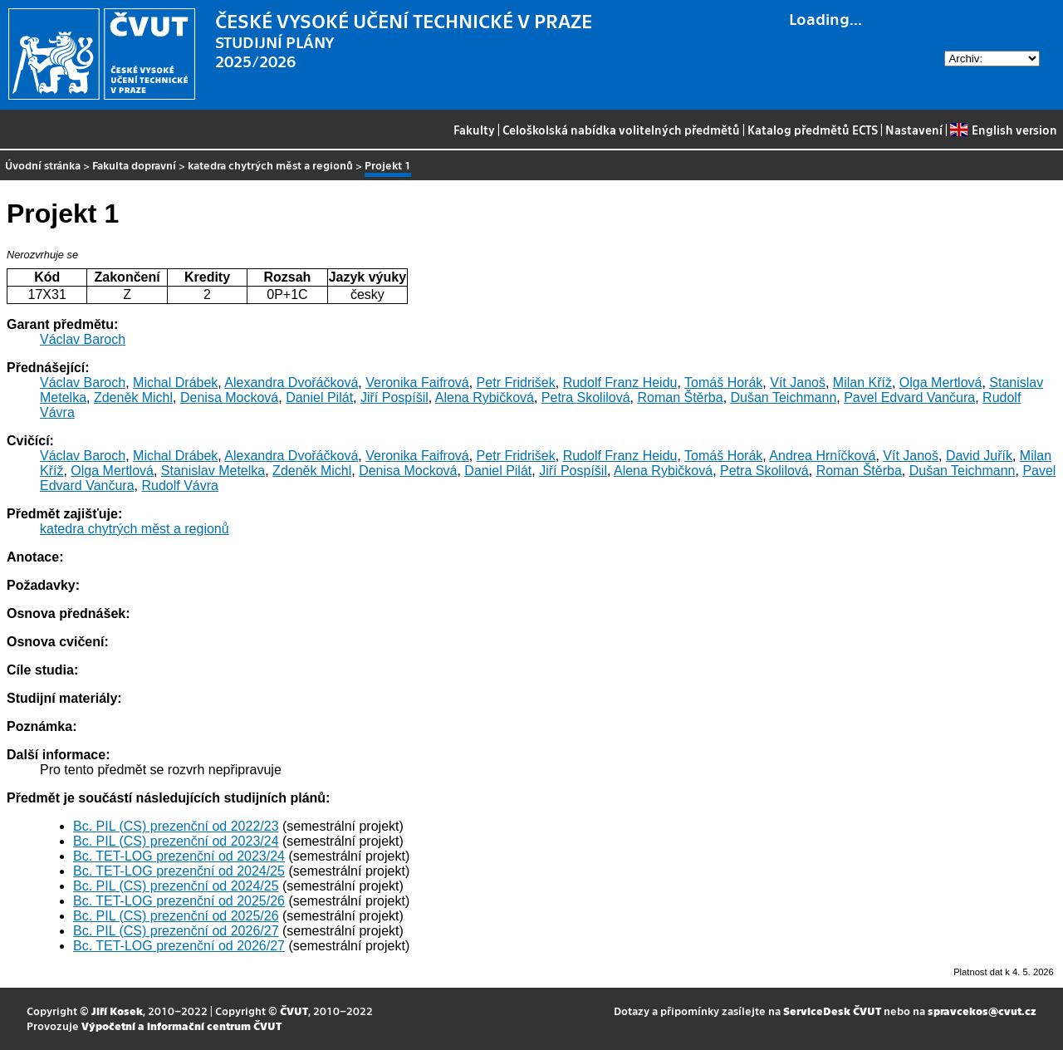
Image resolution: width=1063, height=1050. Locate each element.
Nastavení (914, 129)
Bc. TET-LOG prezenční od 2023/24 (179, 856)
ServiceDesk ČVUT (832, 1010)
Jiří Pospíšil (394, 397)
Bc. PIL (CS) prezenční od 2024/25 (176, 886)
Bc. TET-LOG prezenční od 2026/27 (179, 946)
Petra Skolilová (585, 397)
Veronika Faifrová (417, 382)
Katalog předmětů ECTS (812, 129)
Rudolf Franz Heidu (620, 382)
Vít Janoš (797, 382)
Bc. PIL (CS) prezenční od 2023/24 (176, 841)
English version (1003, 129)
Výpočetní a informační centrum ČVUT (181, 1025)
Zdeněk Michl (133, 397)
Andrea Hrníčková (822, 456)
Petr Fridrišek (516, 382)
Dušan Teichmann (784, 397)
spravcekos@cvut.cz (982, 1010)
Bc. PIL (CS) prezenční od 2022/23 (176, 826)
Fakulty (474, 129)
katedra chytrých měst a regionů (270, 165)
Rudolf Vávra (179, 485)
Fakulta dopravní (134, 165)
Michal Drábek (175, 382)
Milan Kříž (862, 382)
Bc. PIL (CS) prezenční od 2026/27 (176, 931)
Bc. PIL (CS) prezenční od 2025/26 (176, 916)
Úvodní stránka (43, 165)
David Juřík (979, 456)
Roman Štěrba (680, 397)
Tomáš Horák (723, 382)
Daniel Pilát (319, 397)
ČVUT (294, 1010)
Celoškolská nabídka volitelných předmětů (621, 129)
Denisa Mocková (229, 397)
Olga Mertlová (940, 382)
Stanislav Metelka (213, 471)
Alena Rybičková (484, 397)
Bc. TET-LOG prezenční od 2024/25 (179, 871)
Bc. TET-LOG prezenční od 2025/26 (179, 901)
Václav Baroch (82, 339)
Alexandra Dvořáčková (291, 382)
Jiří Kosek (117, 1010)
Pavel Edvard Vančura (909, 397)
